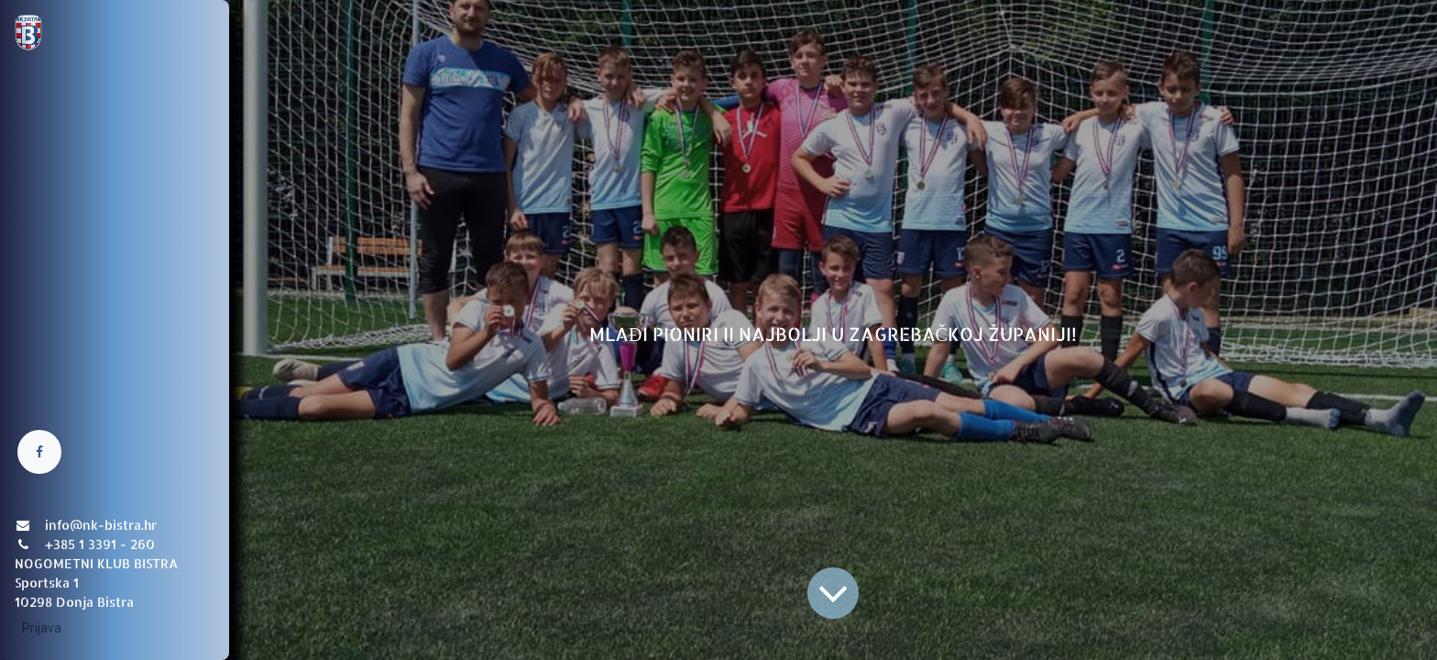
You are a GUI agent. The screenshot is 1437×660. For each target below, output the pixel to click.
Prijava (41, 628)
